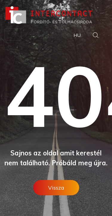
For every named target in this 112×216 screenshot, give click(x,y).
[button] (96, 35)
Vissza (56, 187)
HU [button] (77, 35)
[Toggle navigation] (12, 34)
